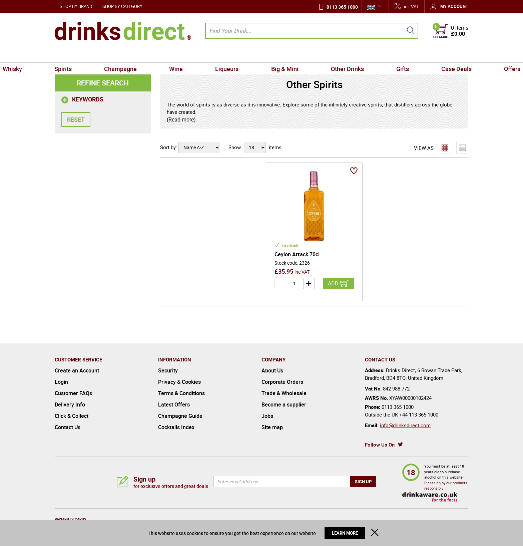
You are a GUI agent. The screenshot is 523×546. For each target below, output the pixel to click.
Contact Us (67, 427)
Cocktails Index (176, 427)
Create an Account (77, 370)
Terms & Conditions (181, 393)
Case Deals (414, 55)
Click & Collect (71, 416)
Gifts (372, 55)
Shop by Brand (76, 6)
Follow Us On (380, 444)
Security (168, 370)
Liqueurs (233, 55)
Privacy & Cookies (179, 381)
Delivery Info (70, 404)
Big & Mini (278, 55)
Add (333, 283)
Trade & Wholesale (284, 393)
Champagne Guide (180, 416)
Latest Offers (174, 404)
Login (61, 381)
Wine (194, 55)
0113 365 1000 (342, 7)
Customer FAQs (73, 393)
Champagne (150, 55)
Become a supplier (284, 404)
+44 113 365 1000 (418, 414)
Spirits (105, 55)
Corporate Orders (282, 381)
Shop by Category (122, 6)
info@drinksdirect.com (405, 425)
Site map (272, 427)
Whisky (67, 55)
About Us (272, 370)
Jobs (267, 416)
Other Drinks (329, 55)
